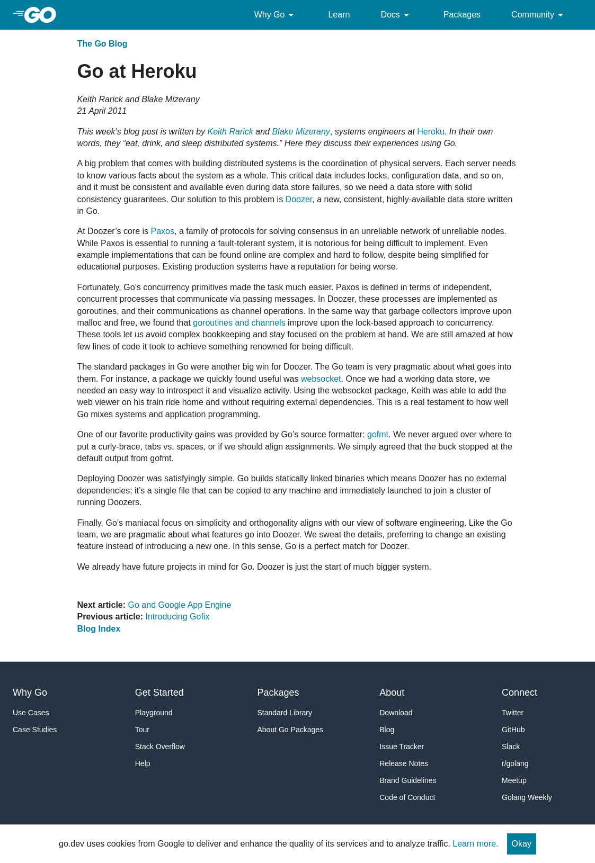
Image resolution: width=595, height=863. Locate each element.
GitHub (513, 729)
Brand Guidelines (407, 780)
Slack (511, 746)
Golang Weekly (527, 797)
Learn (339, 14)
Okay (521, 843)
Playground (154, 712)
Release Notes (403, 763)
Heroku (431, 131)
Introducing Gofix (177, 616)
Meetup (514, 780)
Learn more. (475, 843)
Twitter (512, 712)
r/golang (515, 763)
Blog (386, 729)
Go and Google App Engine (180, 604)
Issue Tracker (401, 746)
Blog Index (99, 628)
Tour (142, 729)
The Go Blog (102, 43)
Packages (462, 14)
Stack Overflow (160, 746)
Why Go (276, 14)
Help (142, 763)
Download (395, 712)
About (391, 692)
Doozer (299, 199)
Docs (396, 14)
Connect (519, 692)
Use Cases (31, 712)
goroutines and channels (239, 322)
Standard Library (285, 712)
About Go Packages (290, 729)
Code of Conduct (407, 797)
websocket (321, 378)
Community (539, 14)
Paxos (162, 231)
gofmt (377, 434)
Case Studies (35, 729)
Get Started (159, 692)
